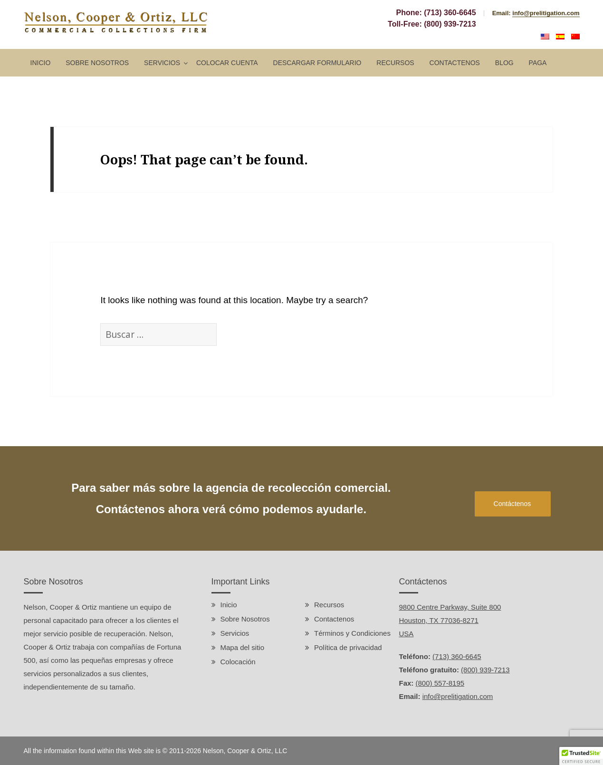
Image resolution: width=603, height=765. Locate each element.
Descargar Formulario (317, 63)
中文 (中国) (575, 36)
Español (560, 36)
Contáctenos (512, 503)
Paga (538, 63)
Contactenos (455, 63)
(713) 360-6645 (450, 13)
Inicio (40, 63)
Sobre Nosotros (97, 63)
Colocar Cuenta (227, 63)
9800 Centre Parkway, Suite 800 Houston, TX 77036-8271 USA (450, 620)
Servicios (162, 63)
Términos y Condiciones (352, 633)
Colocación (238, 662)
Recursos (395, 63)
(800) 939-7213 (450, 24)
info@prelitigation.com (545, 13)
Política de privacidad (348, 647)
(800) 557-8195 (440, 683)
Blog (504, 63)
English (545, 36)
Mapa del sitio (242, 647)
